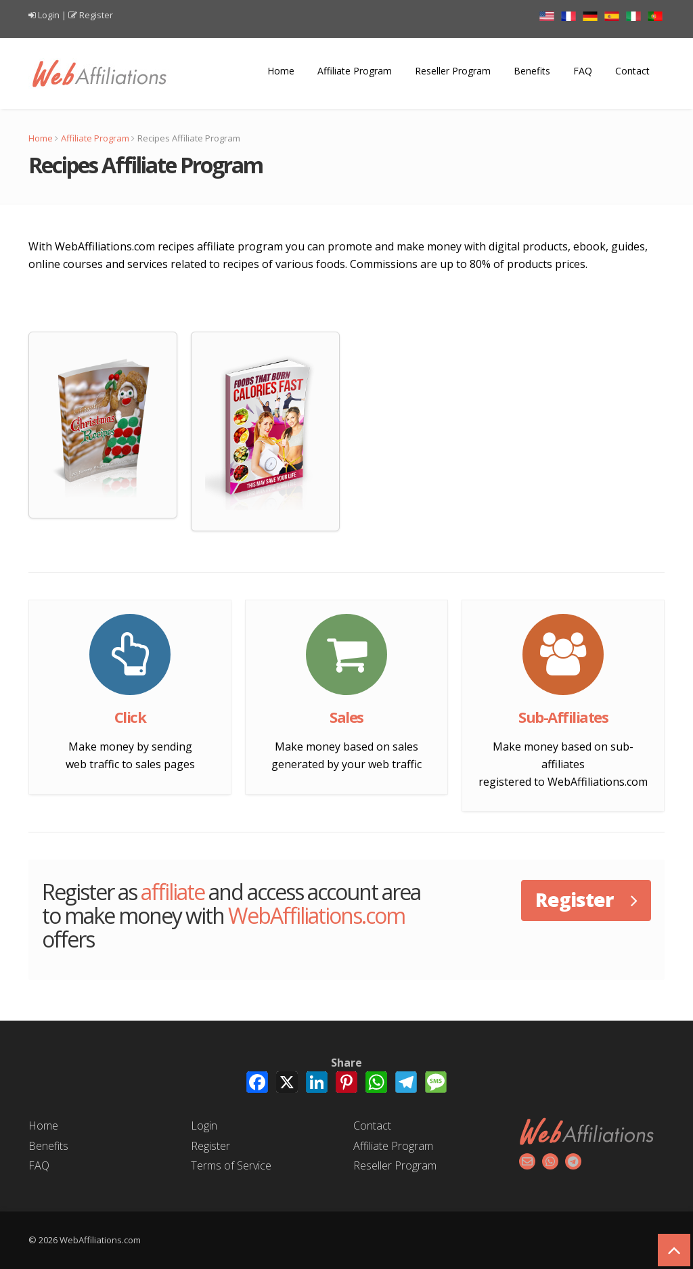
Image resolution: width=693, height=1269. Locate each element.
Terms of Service (231, 1165)
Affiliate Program (354, 70)
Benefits (532, 70)
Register (96, 15)
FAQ (582, 70)
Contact (632, 70)
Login (49, 15)
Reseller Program (453, 70)
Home (280, 70)
